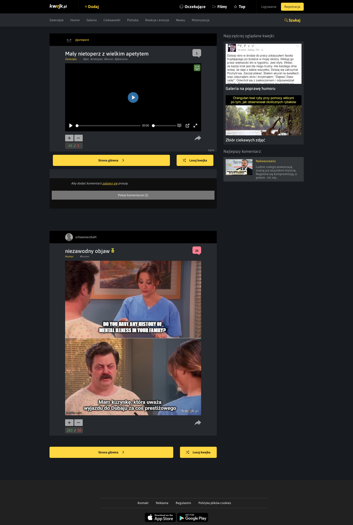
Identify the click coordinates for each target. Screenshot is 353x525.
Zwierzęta (57, 20)
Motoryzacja (200, 20)
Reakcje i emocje (157, 20)
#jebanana (121, 59)
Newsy (180, 20)
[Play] (70, 125)
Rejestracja (292, 6)
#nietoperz (97, 59)
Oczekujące (195, 6)
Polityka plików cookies (214, 503)
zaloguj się (110, 183)
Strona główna (111, 161)
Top (242, 6)
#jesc (86, 59)
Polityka (132, 20)
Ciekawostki (111, 20)
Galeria (92, 20)
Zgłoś (211, 150)
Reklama (162, 503)
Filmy (222, 6)
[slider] (108, 126)
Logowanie (269, 6)
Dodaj (93, 6)
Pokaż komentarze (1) (133, 195)
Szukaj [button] (294, 20)
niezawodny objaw (89, 251)
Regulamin (183, 503)
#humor (84, 256)
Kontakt (143, 503)
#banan (109, 59)
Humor (75, 20)
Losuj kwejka (195, 161)
